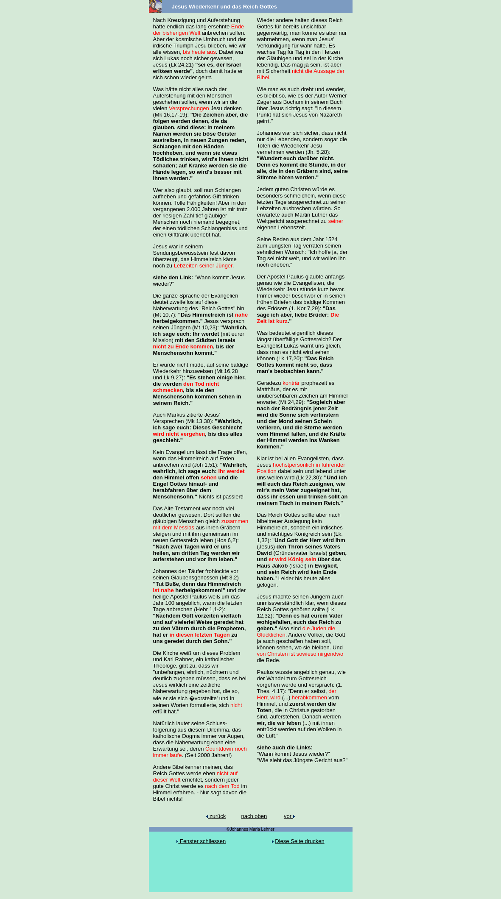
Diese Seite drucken (299, 841)
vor (289, 816)
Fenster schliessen (201, 841)
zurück (216, 816)
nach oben (254, 816)
